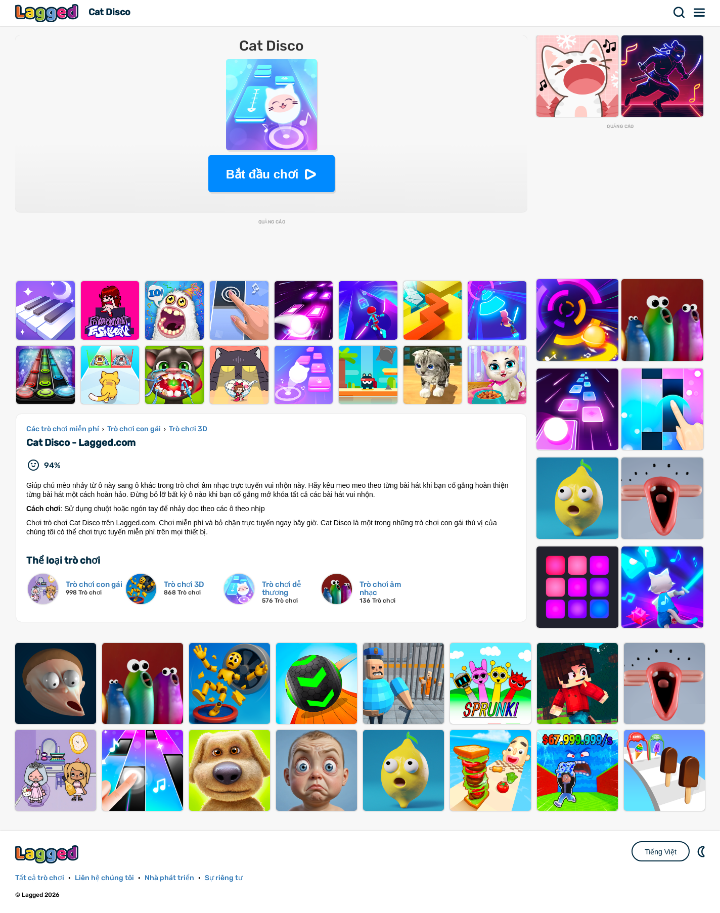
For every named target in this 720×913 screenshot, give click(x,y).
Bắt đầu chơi (262, 174)
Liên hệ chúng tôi (104, 878)
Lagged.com (48, 854)
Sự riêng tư (224, 878)
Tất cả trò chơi (39, 878)
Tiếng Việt (661, 852)
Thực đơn (700, 12)
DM (702, 851)
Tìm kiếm (679, 12)
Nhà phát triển (169, 878)
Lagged (48, 13)
